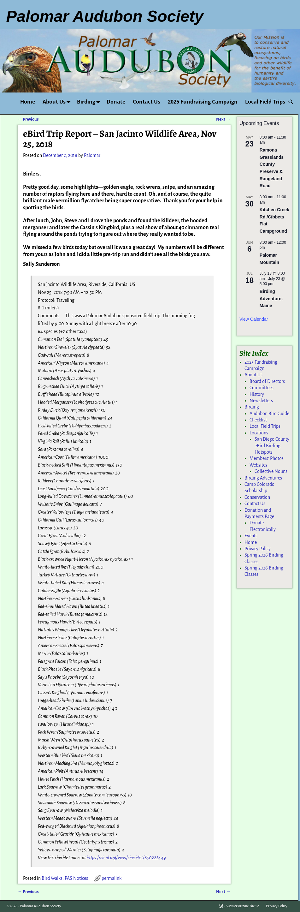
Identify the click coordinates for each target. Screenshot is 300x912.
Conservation (257, 497)
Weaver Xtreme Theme (242, 906)
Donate (116, 101)
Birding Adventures (263, 477)
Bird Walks (52, 878)
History (257, 394)
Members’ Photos (267, 458)
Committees (262, 387)
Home (27, 101)
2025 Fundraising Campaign (203, 101)
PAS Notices (76, 878)
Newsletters (261, 400)
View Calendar (253, 319)
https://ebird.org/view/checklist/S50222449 (126, 857)
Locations (259, 432)
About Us (58, 101)
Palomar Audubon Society (40, 906)
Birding (90, 101)
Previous (28, 119)
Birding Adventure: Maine (271, 298)
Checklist (258, 419)
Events (250, 535)
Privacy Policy (257, 548)
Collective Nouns (271, 471)
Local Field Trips (265, 101)
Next (223, 119)
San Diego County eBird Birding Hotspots (272, 446)
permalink (111, 878)
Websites (258, 465)
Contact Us (146, 101)
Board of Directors (267, 381)
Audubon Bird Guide (269, 413)
